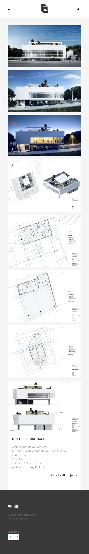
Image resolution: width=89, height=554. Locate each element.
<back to (63, 475)
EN (10, 537)
